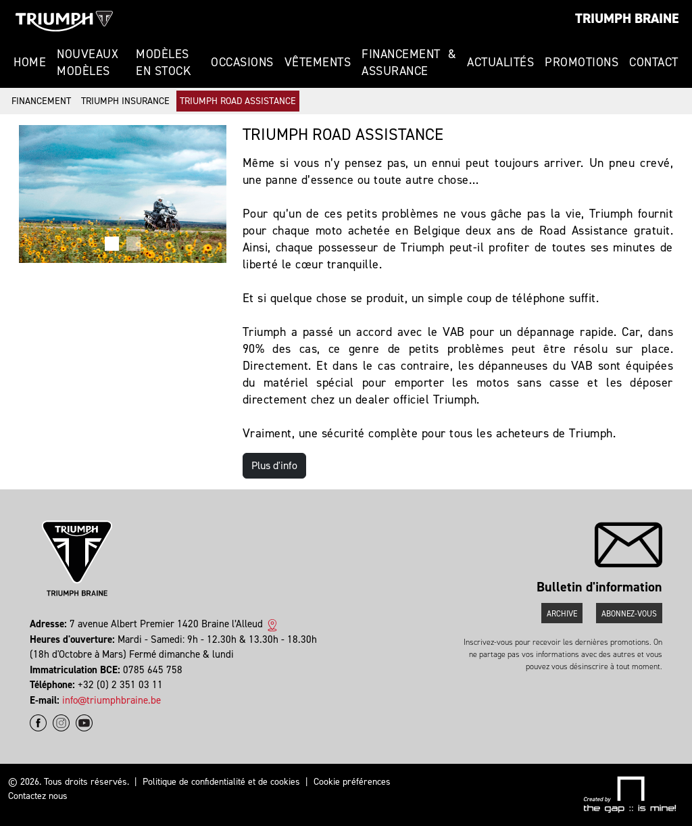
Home (30, 62)
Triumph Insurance (125, 101)
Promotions (581, 62)
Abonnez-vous (629, 613)
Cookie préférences (352, 781)
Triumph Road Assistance (238, 101)
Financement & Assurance (409, 62)
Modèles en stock (163, 62)
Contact (653, 62)
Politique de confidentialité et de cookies (221, 781)
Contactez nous (38, 795)
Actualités (500, 62)
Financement (41, 101)
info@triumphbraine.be (111, 700)
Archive (562, 613)
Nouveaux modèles (87, 62)
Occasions (242, 62)
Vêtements (318, 62)
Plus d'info (274, 465)
